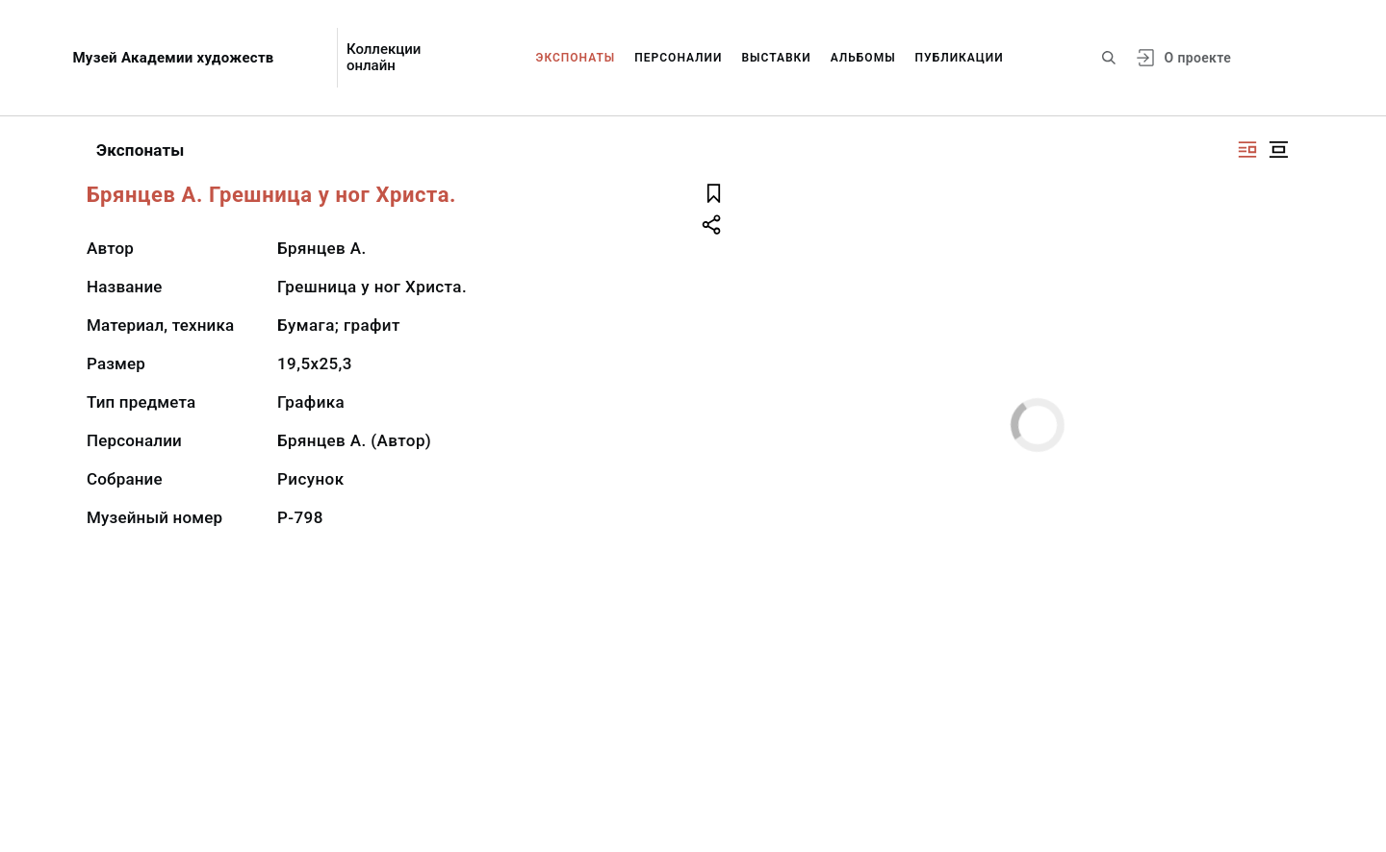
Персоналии (678, 57)
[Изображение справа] (1247, 149)
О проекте (1198, 57)
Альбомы (863, 57)
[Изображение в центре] (1278, 149)
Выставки (775, 57)
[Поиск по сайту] (1108, 57)
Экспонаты (576, 57)
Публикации (959, 57)
